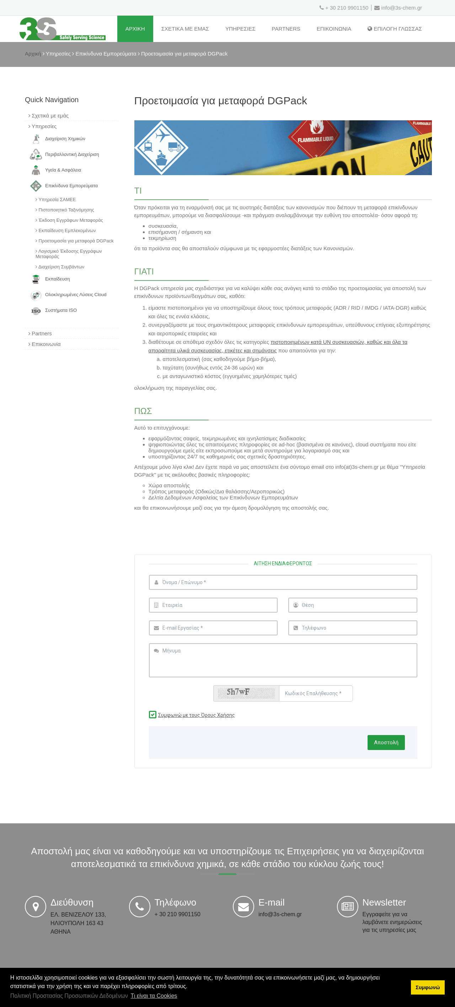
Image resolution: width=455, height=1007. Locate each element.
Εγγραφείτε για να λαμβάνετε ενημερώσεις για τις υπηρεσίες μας (392, 922)
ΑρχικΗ (135, 29)
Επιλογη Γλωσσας (395, 29)
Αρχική (33, 54)
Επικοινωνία (44, 344)
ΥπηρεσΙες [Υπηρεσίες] (240, 29)
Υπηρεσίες (42, 126)
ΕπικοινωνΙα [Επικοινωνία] (334, 29)
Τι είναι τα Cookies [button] (154, 996)
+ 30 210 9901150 (346, 8)
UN (327, 342)
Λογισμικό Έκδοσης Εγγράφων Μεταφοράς (69, 253)
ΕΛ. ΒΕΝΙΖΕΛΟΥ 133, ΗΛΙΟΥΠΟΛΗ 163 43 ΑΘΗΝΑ (78, 923)
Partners (286, 29)
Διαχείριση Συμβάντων (60, 266)
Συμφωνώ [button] (428, 987)
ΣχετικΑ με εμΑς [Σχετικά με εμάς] (185, 29)
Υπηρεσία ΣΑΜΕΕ (56, 199)
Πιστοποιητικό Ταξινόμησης (65, 210)
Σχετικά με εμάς (48, 115)
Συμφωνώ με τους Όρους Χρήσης (196, 715)
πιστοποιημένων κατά (297, 342)
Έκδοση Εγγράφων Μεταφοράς (69, 220)
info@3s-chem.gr (398, 8)
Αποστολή (386, 742)
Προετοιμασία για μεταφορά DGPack (74, 240)
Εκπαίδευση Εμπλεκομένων (66, 230)
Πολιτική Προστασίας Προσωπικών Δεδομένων (69, 996)
